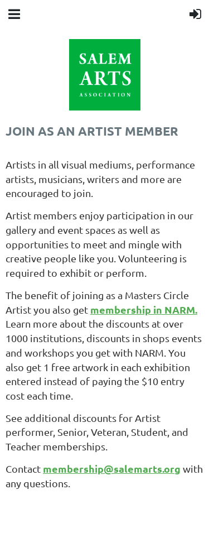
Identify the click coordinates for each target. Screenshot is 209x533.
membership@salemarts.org (112, 468)
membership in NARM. (143, 309)
